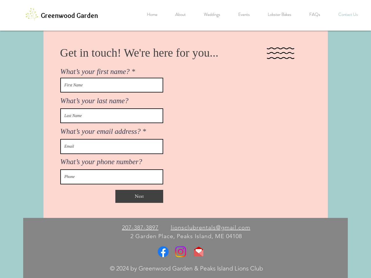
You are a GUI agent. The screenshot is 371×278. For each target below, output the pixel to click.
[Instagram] (180, 251)
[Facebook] (163, 251)
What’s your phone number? (101, 161)
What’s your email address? (100, 131)
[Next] (139, 196)
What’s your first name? (95, 71)
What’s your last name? (94, 100)
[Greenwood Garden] (69, 16)
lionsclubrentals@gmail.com (210, 227)
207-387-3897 (140, 227)
